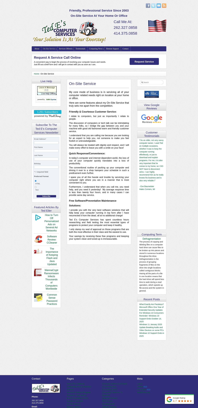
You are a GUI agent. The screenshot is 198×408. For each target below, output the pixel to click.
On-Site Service (49, 49)
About (36, 49)
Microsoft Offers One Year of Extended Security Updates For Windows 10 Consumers (151, 310)
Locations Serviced (75, 401)
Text (37, 190)
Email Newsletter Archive (77, 398)
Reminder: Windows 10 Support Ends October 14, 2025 (150, 319)
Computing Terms (109, 389)
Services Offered (65, 49)
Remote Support (112, 49)
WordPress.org (143, 392)
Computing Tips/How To (112, 392)
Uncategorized (108, 404)
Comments (143, 389)
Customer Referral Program (78, 392)
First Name (38, 147)
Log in (139, 384)
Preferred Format (41, 176)
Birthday (37, 164)
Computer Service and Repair (114, 384)
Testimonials (80, 49)
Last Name (38, 155)
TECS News (107, 401)
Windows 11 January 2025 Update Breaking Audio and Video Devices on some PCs (151, 327)
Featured (106, 395)
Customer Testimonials (76, 395)
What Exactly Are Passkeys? (151, 304)
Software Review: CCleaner (52, 239)
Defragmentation (152, 238)
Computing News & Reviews (79, 386)
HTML (37, 184)
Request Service (144, 61)
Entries (142, 386)
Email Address (40, 139)
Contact (125, 49)
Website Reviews (109, 407)
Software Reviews (109, 398)
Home (36, 74)
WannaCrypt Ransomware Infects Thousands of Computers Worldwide (51, 279)
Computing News (96, 49)
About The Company (75, 384)
